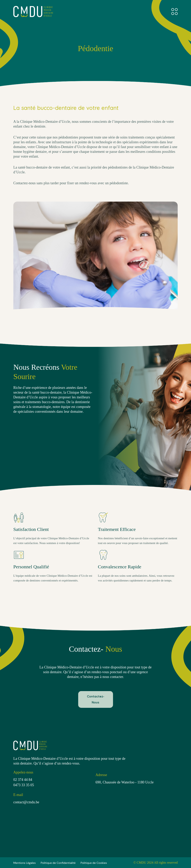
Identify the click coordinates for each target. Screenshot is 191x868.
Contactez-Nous (95, 699)
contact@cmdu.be (26, 802)
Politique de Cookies (94, 863)
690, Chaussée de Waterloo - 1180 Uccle (125, 782)
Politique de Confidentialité (58, 863)
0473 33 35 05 (23, 785)
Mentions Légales (24, 863)
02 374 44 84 (22, 780)
